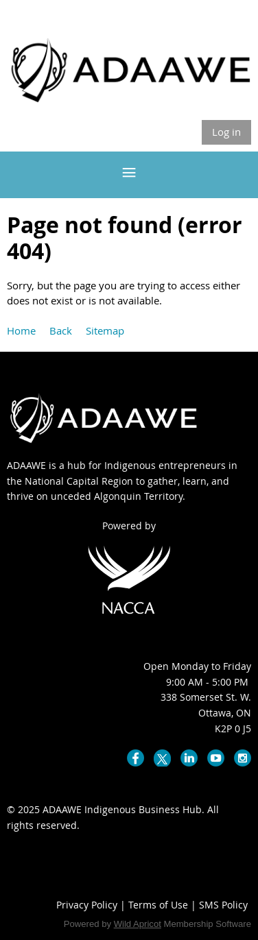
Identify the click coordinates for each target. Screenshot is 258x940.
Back (60, 330)
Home (21, 330)
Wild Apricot (137, 924)
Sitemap (105, 330)
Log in (226, 131)
